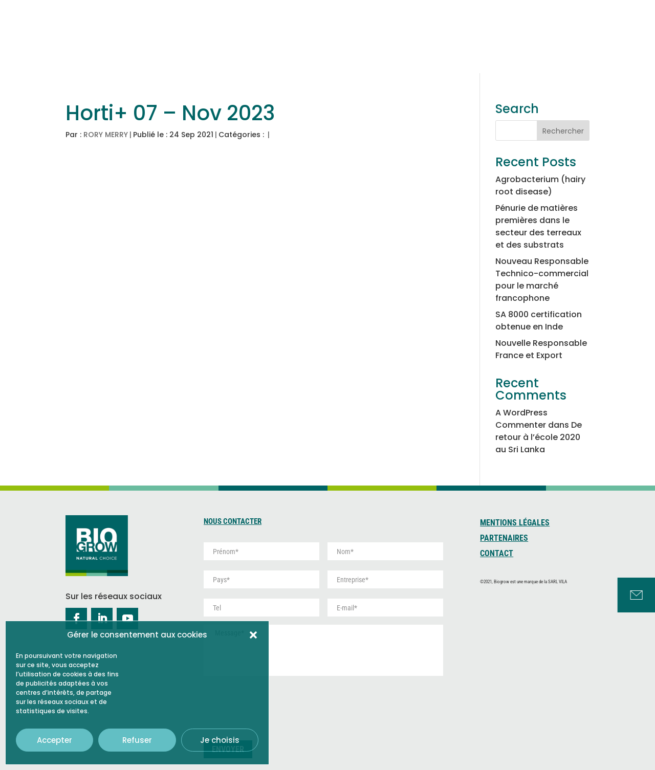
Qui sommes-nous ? (288, 33)
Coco (372, 38)
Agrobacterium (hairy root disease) (540, 185)
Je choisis (219, 740)
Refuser (137, 740)
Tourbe (426, 38)
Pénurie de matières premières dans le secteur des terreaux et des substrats (538, 226)
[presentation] (281, 704)
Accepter (54, 740)
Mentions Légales (515, 523)
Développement (500, 38)
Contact (496, 554)
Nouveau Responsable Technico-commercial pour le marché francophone (541, 279)
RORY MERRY (105, 134)
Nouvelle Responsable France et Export (541, 349)
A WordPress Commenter (521, 419)
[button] (253, 635)
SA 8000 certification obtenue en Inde (538, 321)
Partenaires (504, 539)
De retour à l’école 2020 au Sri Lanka (538, 437)
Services (571, 33)
